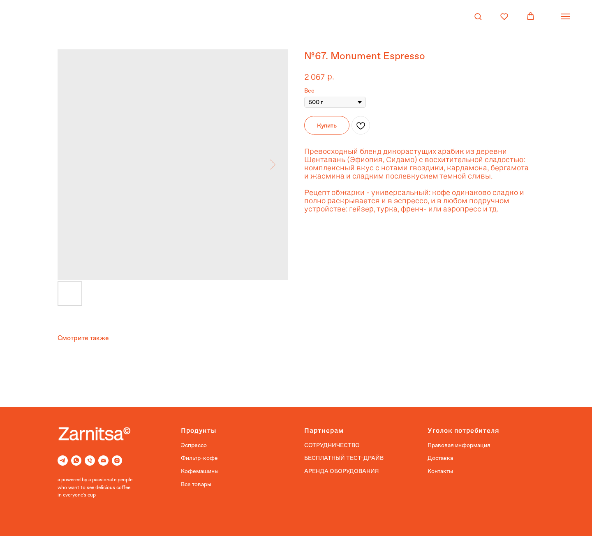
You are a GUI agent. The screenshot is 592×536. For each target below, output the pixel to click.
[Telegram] (63, 460)
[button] (478, 16)
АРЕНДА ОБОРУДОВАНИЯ (341, 471)
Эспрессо (194, 445)
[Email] (103, 460)
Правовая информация (459, 445)
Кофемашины (200, 471)
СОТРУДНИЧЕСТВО (332, 445)
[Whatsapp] (76, 460)
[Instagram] (117, 460)
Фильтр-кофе (199, 458)
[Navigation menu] (565, 16)
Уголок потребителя (464, 430)
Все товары (196, 484)
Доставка (440, 458)
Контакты (440, 471)
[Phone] (90, 460)
